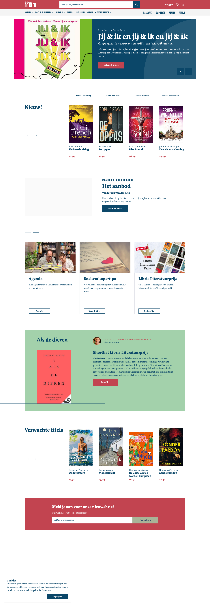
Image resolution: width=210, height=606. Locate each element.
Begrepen (57, 596)
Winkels (60, 12)
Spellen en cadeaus (84, 12)
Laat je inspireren (44, 12)
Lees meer (46, 590)
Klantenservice (103, 12)
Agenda (70, 12)
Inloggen (168, 4)
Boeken (29, 12)
